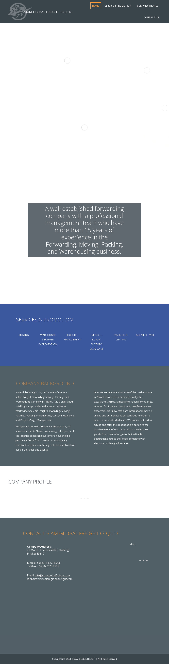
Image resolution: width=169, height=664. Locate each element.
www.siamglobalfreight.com (55, 579)
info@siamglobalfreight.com (52, 575)
